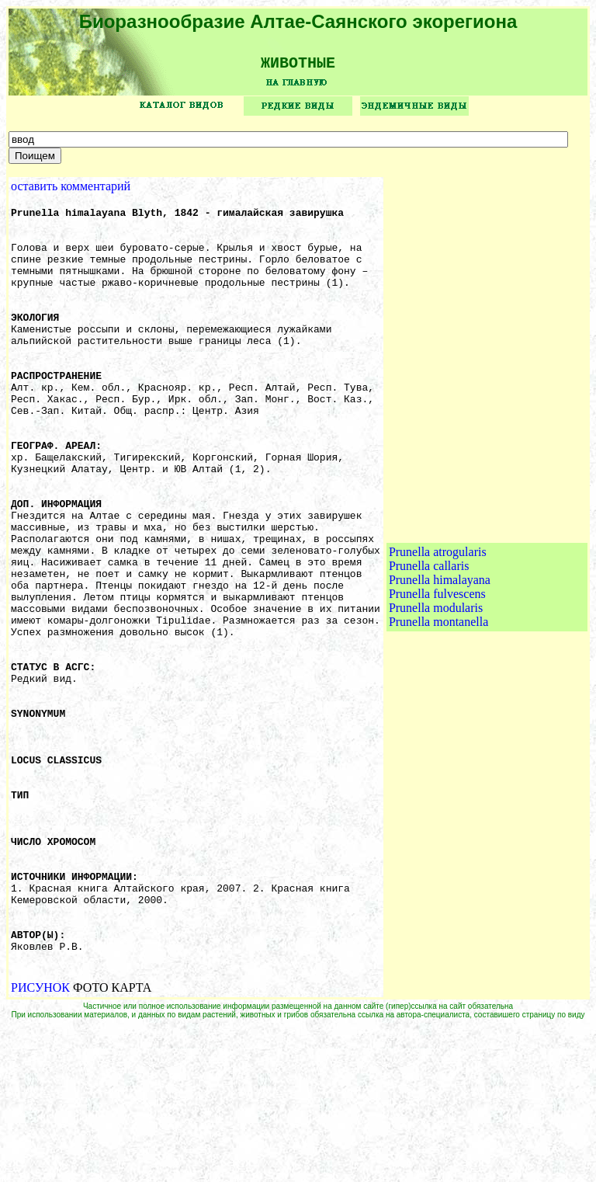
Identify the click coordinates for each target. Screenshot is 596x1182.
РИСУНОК (40, 1142)
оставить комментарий (70, 191)
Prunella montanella (438, 701)
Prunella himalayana (439, 659)
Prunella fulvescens (437, 673)
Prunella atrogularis (438, 631)
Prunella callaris (429, 645)
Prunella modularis (436, 687)
